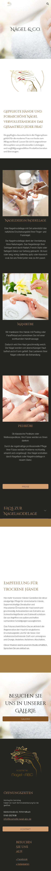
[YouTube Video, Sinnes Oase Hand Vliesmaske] (26, 551)
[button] (3, 4)
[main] (26, 29)
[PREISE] (25, 486)
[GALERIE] (25, 718)
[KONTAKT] (25, 829)
